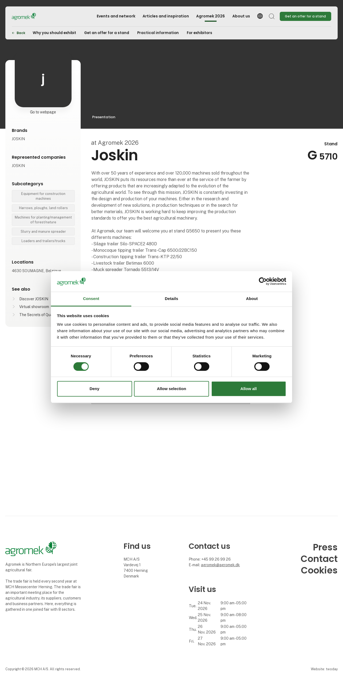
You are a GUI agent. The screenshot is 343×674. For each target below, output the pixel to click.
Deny (94, 388)
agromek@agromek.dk (220, 565)
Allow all (248, 388)
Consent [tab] (91, 298)
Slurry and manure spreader (43, 231)
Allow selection (171, 388)
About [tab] (252, 298)
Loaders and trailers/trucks (43, 241)
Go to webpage (43, 112)
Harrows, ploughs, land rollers (43, 208)
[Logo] (33, 16)
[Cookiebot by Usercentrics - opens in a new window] (262, 281)
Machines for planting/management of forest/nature (43, 219)
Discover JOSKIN (33, 299)
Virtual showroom (34, 307)
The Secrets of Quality (38, 315)
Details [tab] (171, 298)
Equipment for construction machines (43, 196)
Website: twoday (324, 669)
